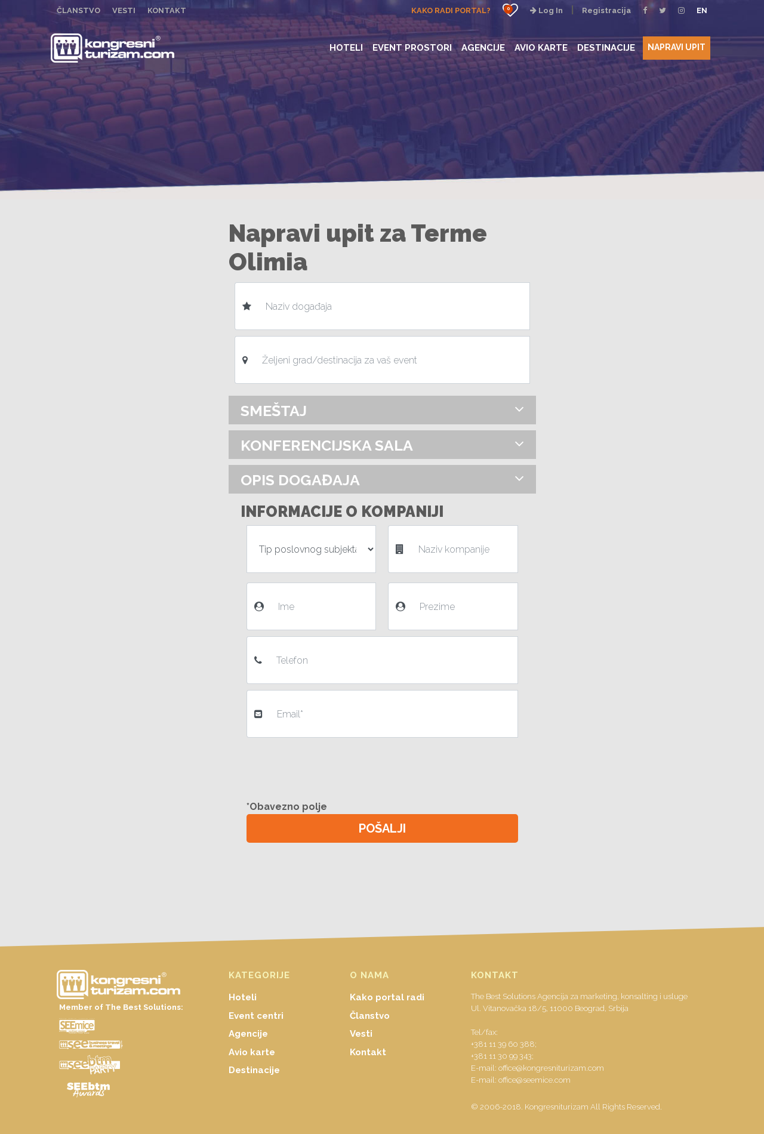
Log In (546, 10)
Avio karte (252, 1052)
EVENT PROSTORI (412, 47)
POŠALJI (382, 828)
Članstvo (370, 1015)
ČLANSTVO (78, 10)
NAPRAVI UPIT (677, 47)
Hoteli (243, 997)
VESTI (123, 10)
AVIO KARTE (541, 47)
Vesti (361, 1033)
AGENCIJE (483, 47)
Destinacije (254, 1070)
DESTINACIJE (606, 47)
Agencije (248, 1033)
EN (702, 10)
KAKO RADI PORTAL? (451, 10)
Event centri (256, 1015)
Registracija (606, 10)
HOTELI (346, 47)
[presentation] (337, 767)
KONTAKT (166, 10)
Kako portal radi (387, 997)
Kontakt (368, 1052)
